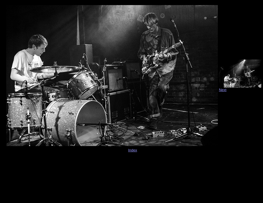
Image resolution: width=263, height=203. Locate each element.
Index (132, 150)
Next (223, 90)
